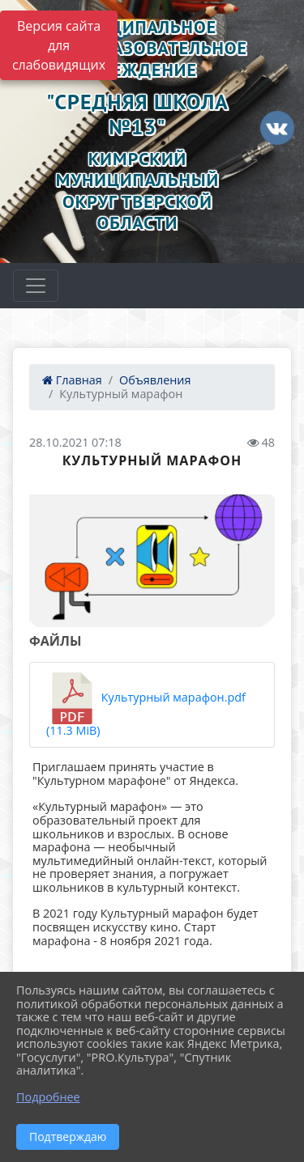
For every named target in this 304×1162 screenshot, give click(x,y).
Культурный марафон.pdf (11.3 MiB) (146, 705)
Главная (72, 380)
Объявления (155, 380)
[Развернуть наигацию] (35, 285)
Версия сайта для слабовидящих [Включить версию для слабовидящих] (58, 45)
